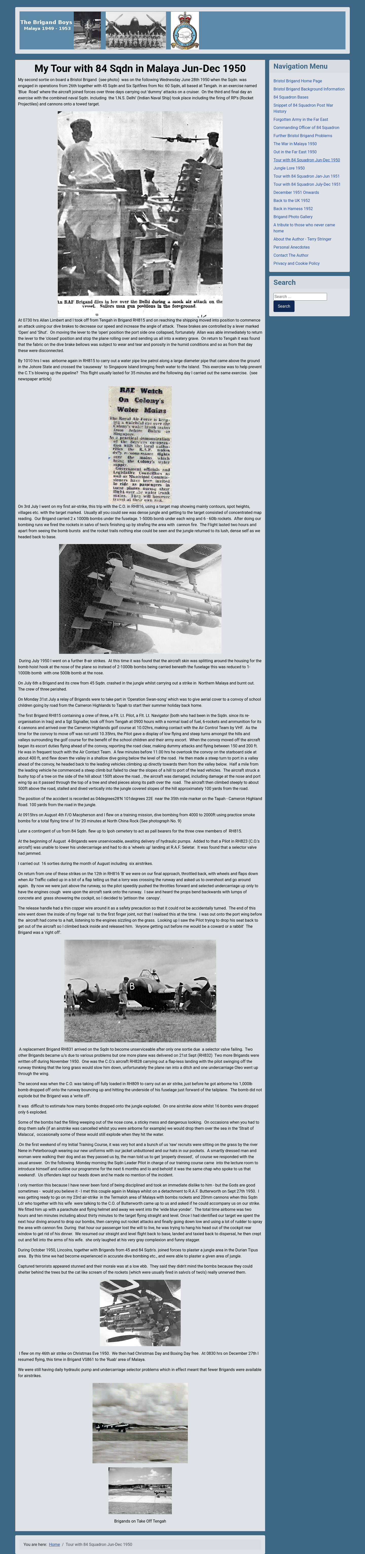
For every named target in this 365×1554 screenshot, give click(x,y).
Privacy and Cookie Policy (296, 263)
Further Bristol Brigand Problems (302, 135)
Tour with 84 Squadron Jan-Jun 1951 (306, 176)
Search (284, 306)
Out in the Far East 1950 (295, 152)
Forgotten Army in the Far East (300, 119)
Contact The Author (290, 255)
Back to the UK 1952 (291, 200)
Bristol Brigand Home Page (297, 81)
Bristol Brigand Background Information (309, 89)
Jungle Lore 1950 (289, 168)
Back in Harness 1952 (293, 208)
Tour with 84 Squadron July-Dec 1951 (307, 184)
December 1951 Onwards (296, 192)
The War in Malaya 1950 (295, 143)
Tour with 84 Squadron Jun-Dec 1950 (306, 160)
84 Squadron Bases (290, 97)
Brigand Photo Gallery (293, 216)
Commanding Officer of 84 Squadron (306, 127)
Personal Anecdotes (291, 247)
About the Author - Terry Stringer (302, 239)
